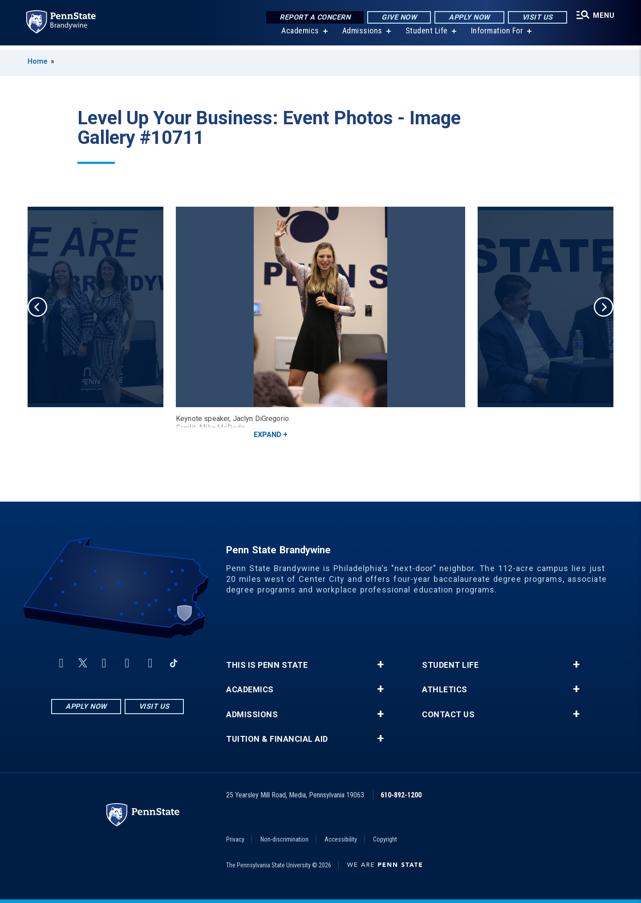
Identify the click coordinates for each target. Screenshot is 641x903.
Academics (299, 35)
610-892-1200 (401, 795)
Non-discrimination (284, 839)
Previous (37, 307)
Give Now (397, 17)
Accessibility (341, 839)
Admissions (361, 35)
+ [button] (380, 665)
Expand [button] (267, 434)
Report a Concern (313, 17)
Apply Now (467, 17)
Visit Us (535, 17)
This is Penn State (267, 665)
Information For (496, 35)
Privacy (235, 839)
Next (603, 307)
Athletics (444, 689)
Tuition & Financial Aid (277, 739)
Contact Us (448, 714)
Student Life (425, 35)
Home (37, 61)
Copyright (385, 839)
